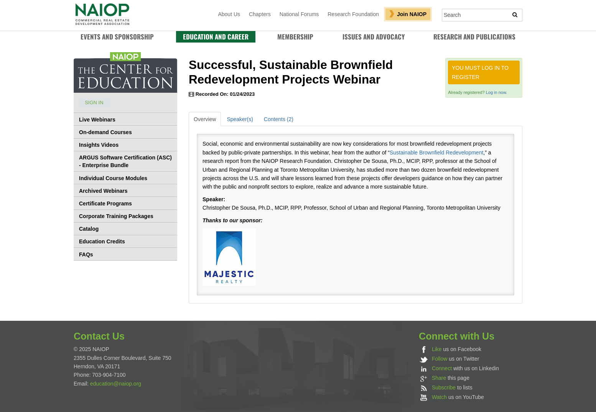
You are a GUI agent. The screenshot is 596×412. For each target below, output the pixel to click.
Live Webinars (97, 120)
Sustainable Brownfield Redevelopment (436, 152)
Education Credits (102, 241)
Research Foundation (353, 14)
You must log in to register (480, 72)
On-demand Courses (105, 132)
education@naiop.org (115, 384)
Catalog (89, 229)
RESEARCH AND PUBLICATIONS (474, 36)
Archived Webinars (103, 191)
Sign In (94, 102)
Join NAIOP (411, 14)
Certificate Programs (105, 203)
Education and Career (216, 36)
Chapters (260, 14)
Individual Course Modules (113, 178)
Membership (295, 36)
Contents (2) (278, 119)
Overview (205, 119)
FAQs (86, 254)
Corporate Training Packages (116, 216)
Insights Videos (99, 145)
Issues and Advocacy (373, 36)
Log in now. (496, 92)
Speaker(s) (240, 119)
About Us (229, 14)
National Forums (299, 14)
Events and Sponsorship (117, 36)
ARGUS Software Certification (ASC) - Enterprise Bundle (125, 161)
